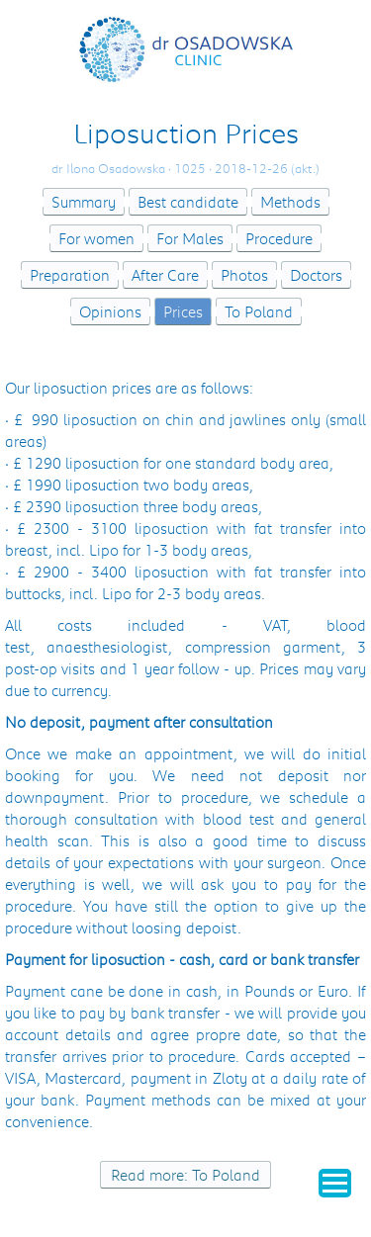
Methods (290, 202)
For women (96, 238)
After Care (165, 275)
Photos (244, 275)
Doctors (316, 275)
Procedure (279, 238)
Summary (83, 202)
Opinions (110, 311)
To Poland (259, 311)
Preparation (70, 275)
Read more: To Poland (185, 1175)
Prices (183, 311)
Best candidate (188, 202)
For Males (190, 238)
